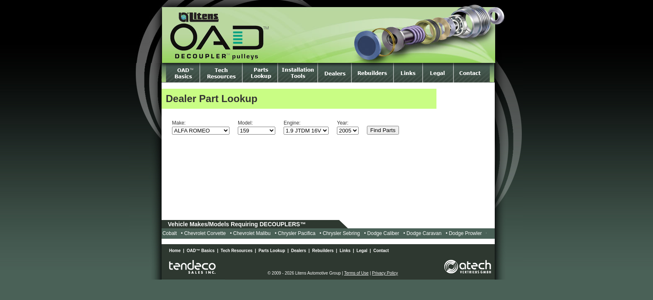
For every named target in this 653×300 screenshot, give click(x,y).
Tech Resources (237, 250)
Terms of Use (356, 273)
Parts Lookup (272, 250)
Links (344, 250)
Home (175, 250)
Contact (381, 250)
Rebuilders (323, 250)
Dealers (298, 250)
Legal (361, 250)
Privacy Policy (385, 273)
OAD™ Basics (200, 250)
